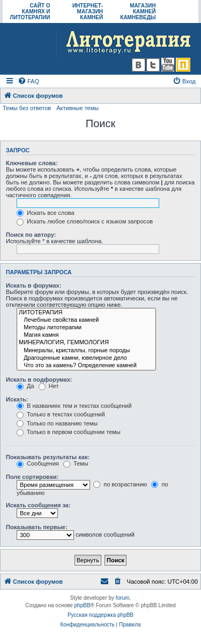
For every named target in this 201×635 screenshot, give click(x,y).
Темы (75, 463)
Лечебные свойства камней (86, 320)
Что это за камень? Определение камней (86, 365)
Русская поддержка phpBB (100, 615)
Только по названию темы (57, 423)
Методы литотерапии (86, 327)
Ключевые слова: (32, 163)
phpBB (83, 605)
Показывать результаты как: (48, 457)
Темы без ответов (27, 108)
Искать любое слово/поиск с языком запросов (85, 221)
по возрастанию (120, 484)
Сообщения (38, 463)
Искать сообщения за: (38, 505)
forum (123, 598)
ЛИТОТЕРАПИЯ (86, 312)
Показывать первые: (37, 527)
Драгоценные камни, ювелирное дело (86, 358)
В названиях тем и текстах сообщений (74, 405)
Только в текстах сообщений (61, 414)
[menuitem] (28, 81)
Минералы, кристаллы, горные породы (86, 350)
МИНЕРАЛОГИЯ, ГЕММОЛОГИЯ (86, 342)
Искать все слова (46, 213)
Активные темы (77, 108)
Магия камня (86, 335)
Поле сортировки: (32, 477)
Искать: (17, 399)
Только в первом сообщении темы (69, 432)
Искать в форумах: (33, 285)
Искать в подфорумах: (39, 379)
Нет (49, 386)
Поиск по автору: (31, 234)
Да (25, 386)
